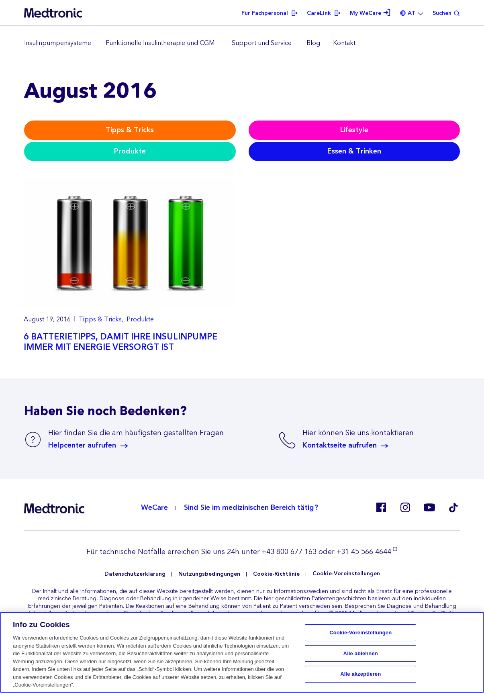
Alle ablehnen (360, 653)
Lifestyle (354, 130)
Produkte (130, 151)
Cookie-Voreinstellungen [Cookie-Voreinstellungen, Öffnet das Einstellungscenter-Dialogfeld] (360, 633)
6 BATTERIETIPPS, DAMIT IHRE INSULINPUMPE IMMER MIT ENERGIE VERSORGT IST (120, 342)
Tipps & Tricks (130, 130)
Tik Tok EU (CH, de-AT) (453, 507)
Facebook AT (381, 507)
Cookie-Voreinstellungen (346, 573)
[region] (242, 43)
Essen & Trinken (354, 151)
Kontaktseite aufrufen (339, 445)
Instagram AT (405, 507)
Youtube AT (429, 507)
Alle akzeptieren (360, 674)
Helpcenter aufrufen (82, 445)
